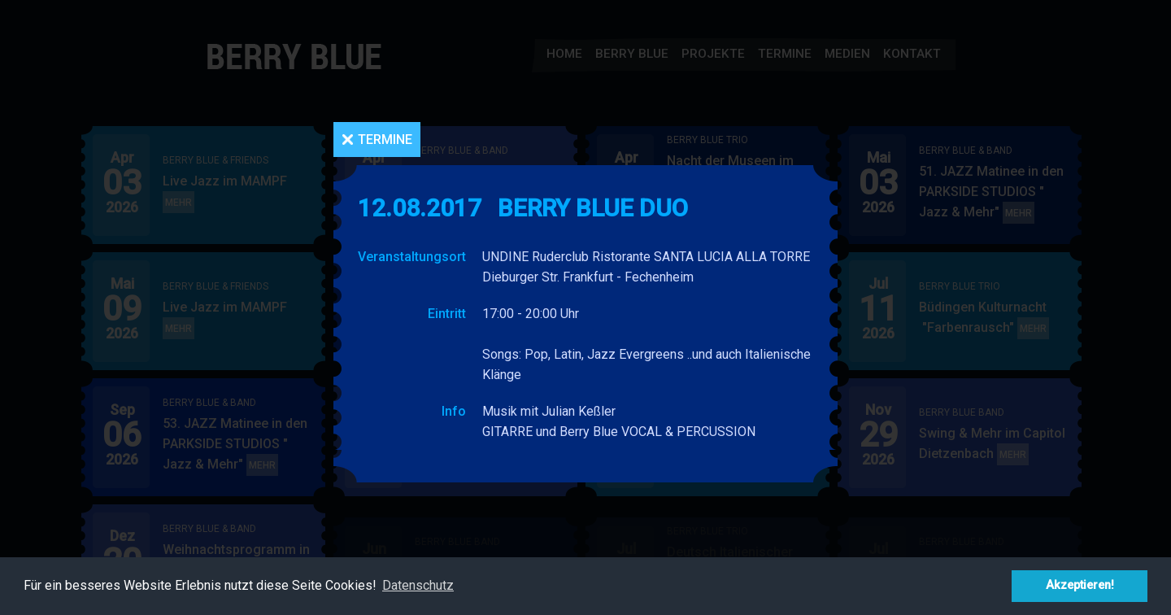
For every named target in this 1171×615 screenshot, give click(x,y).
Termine (385, 139)
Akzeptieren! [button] (1080, 585)
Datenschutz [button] (418, 585)
